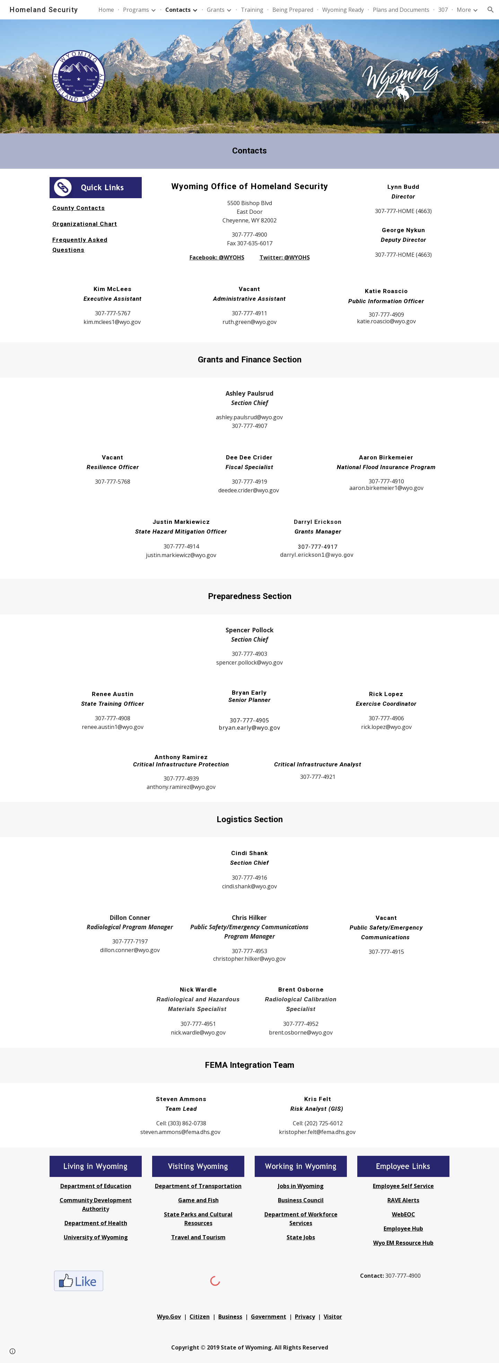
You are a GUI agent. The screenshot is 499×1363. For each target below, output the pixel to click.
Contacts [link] (178, 10)
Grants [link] (216, 10)
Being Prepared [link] (292, 10)
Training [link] (252, 10)
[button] (490, 9)
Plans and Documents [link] (401, 10)
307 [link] (443, 10)
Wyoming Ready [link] (343, 10)
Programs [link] (136, 10)
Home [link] (106, 10)
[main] (249, 151)
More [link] (464, 10)
